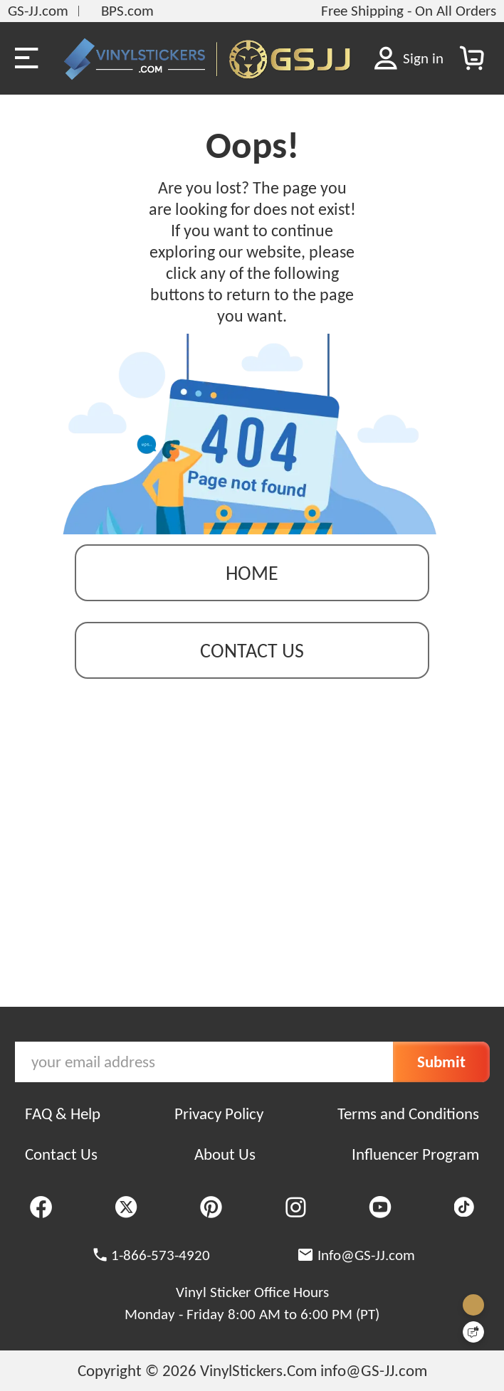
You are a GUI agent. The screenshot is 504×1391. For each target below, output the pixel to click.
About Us (225, 1154)
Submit (441, 1062)
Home (252, 573)
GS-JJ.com (38, 10)
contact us (252, 650)
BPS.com (127, 10)
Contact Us (61, 1154)
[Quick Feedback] (473, 1332)
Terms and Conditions (408, 1113)
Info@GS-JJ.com (366, 1255)
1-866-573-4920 (160, 1255)
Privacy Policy (218, 1113)
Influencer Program (415, 1154)
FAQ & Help (62, 1113)
